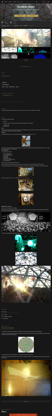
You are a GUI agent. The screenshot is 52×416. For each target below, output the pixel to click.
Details (8, 25)
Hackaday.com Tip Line (8, 95)
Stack (18, 1)
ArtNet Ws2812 (13, 177)
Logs (21, 25)
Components (16, 25)
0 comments (11, 329)
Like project (32, 15)
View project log (26, 401)
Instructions (25, 25)
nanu (26, 13)
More (22, 1)
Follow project (20, 15)
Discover (10, 1)
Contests (14, 1)
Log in (48, 1)
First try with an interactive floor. (8, 328)
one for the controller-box (25, 177)
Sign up (43, 1)
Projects (6, 1)
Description (4, 25)
